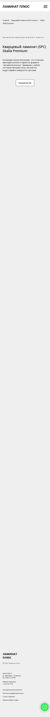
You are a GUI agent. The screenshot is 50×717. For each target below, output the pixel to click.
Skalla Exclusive (8, 23)
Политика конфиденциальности (13, 693)
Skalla (42, 20)
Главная (6, 20)
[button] (25, 82)
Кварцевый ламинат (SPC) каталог (24, 20)
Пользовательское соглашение (12, 690)
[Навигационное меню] (45, 6)
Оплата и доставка (9, 697)
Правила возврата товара (10, 700)
